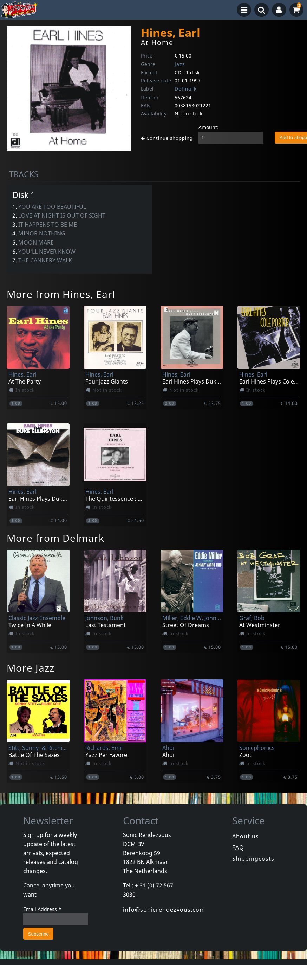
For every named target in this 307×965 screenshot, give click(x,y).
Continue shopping (167, 138)
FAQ (238, 847)
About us (245, 836)
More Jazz (30, 667)
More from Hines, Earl (61, 294)
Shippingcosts (253, 859)
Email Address (42, 909)
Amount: (208, 127)
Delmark (186, 88)
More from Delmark (55, 538)
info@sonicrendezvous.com (164, 909)
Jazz (180, 64)
